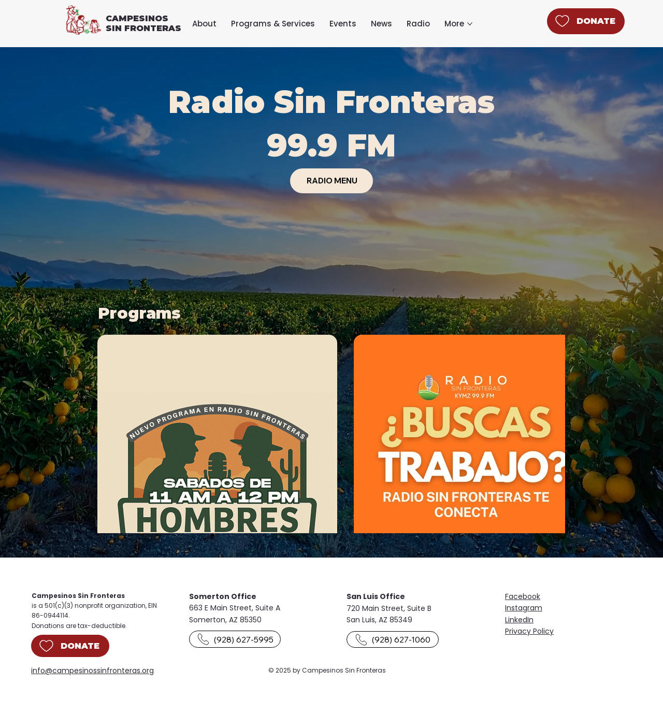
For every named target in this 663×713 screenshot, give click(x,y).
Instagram (523, 608)
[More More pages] (469, 23)
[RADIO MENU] (331, 180)
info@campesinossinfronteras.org (92, 670)
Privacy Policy (529, 631)
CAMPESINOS (137, 18)
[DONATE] (586, 21)
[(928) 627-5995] (235, 639)
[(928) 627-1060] (392, 639)
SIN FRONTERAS (143, 28)
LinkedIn (519, 620)
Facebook (522, 596)
